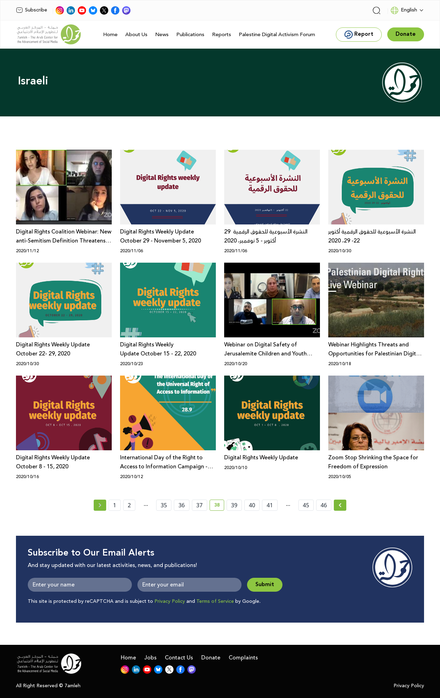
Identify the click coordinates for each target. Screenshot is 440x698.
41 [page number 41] (269, 505)
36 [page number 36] (181, 505)
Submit (264, 584)
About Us (136, 35)
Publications (190, 35)
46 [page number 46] (324, 505)
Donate (210, 658)
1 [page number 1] (114, 505)
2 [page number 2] (129, 505)
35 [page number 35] (164, 505)
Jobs (150, 658)
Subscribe (31, 10)
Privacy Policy (169, 601)
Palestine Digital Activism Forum (277, 35)
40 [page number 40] (252, 505)
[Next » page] (340, 505)
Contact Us (179, 658)
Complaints (243, 658)
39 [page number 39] (234, 505)
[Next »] (340, 505)
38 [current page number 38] (219, 506)
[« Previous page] (100, 505)
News (162, 35)
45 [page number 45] (306, 505)
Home (110, 35)
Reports (221, 35)
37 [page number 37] (199, 505)
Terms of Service (215, 601)
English (403, 10)
